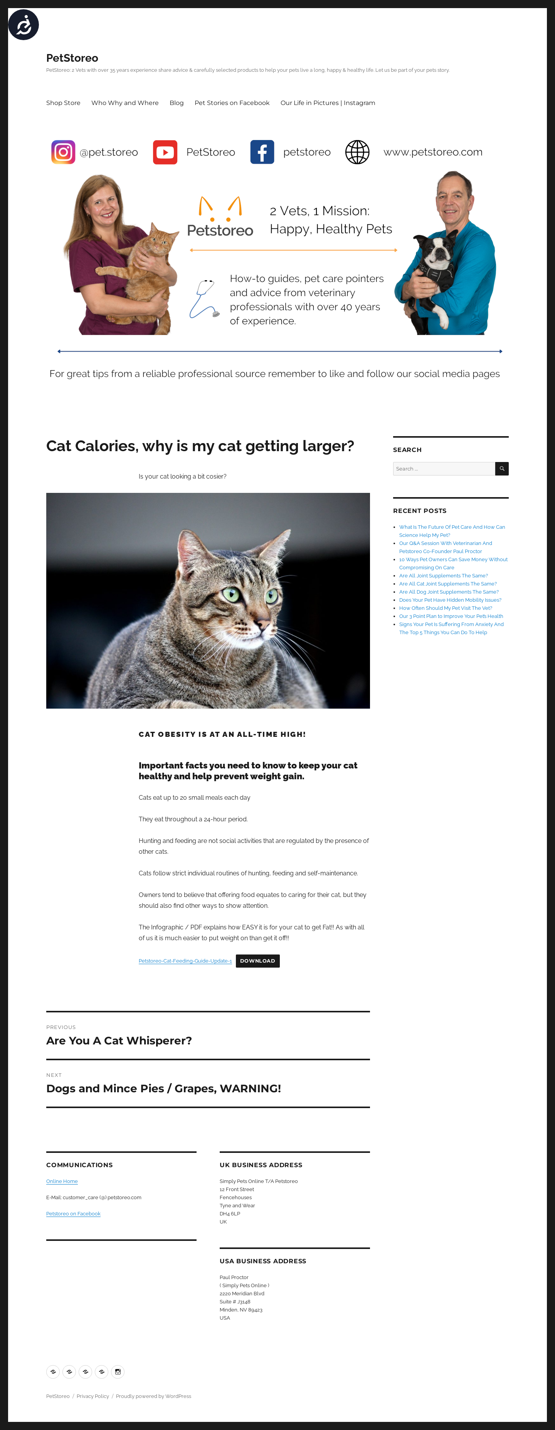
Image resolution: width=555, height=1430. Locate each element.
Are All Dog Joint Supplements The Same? (449, 592)
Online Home (62, 1181)
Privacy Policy (93, 1396)
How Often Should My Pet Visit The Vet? (445, 608)
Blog (177, 103)
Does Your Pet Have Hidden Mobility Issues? (450, 600)
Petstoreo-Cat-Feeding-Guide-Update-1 (185, 961)
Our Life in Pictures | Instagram (328, 103)
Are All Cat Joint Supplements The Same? (448, 584)
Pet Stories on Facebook (232, 103)
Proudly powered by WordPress (153, 1396)
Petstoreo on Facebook (73, 1214)
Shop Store (63, 103)
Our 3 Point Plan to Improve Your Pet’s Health (451, 616)
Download (258, 961)
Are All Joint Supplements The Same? (443, 576)
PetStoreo (72, 58)
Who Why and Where (125, 103)
